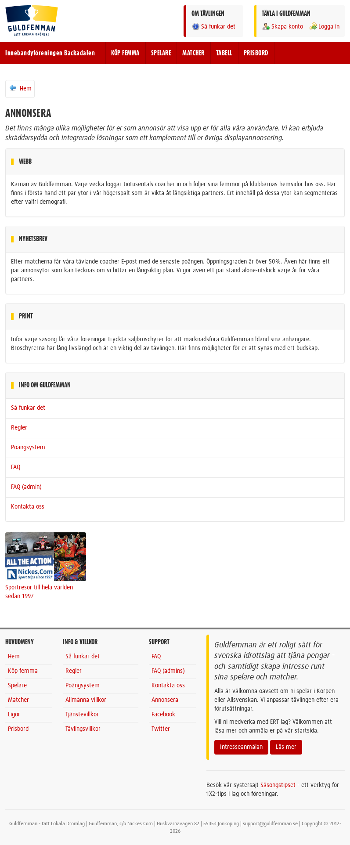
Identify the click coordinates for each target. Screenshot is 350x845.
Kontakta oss (27, 507)
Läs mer (286, 747)
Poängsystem (28, 447)
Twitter (161, 729)
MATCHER (193, 53)
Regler (19, 428)
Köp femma (23, 671)
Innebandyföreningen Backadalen (50, 53)
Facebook (163, 714)
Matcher (18, 700)
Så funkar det (213, 26)
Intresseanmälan (241, 747)
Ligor (14, 714)
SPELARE (161, 53)
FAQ (15, 467)
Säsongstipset (278, 785)
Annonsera (165, 700)
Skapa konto (282, 26)
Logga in (324, 26)
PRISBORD (256, 53)
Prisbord (18, 729)
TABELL (224, 53)
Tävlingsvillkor (83, 729)
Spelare (17, 685)
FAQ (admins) (168, 671)
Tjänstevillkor (82, 714)
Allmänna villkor (85, 700)
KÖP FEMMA (125, 53)
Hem (20, 88)
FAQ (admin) (26, 487)
